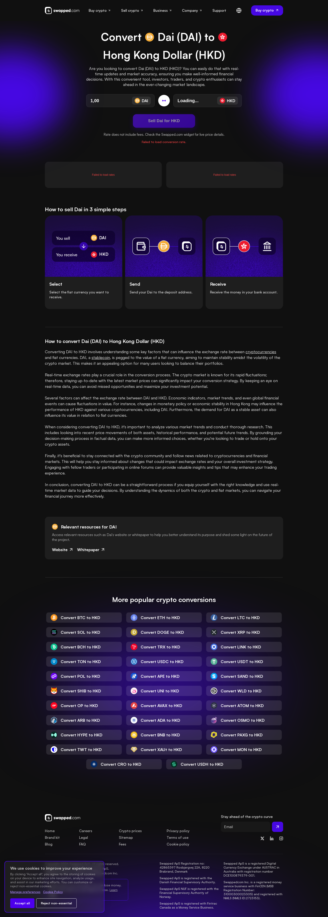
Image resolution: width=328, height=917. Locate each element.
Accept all (22, 903)
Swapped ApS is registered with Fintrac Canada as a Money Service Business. (189, 905)
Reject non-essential (56, 903)
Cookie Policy (53, 892)
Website (63, 549)
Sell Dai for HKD (164, 121)
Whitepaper (91, 549)
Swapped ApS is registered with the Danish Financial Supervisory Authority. (188, 880)
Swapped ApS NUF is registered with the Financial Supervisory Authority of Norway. (190, 893)
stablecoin (101, 357)
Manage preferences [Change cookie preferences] (25, 892)
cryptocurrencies (261, 351)
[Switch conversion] (164, 100)
